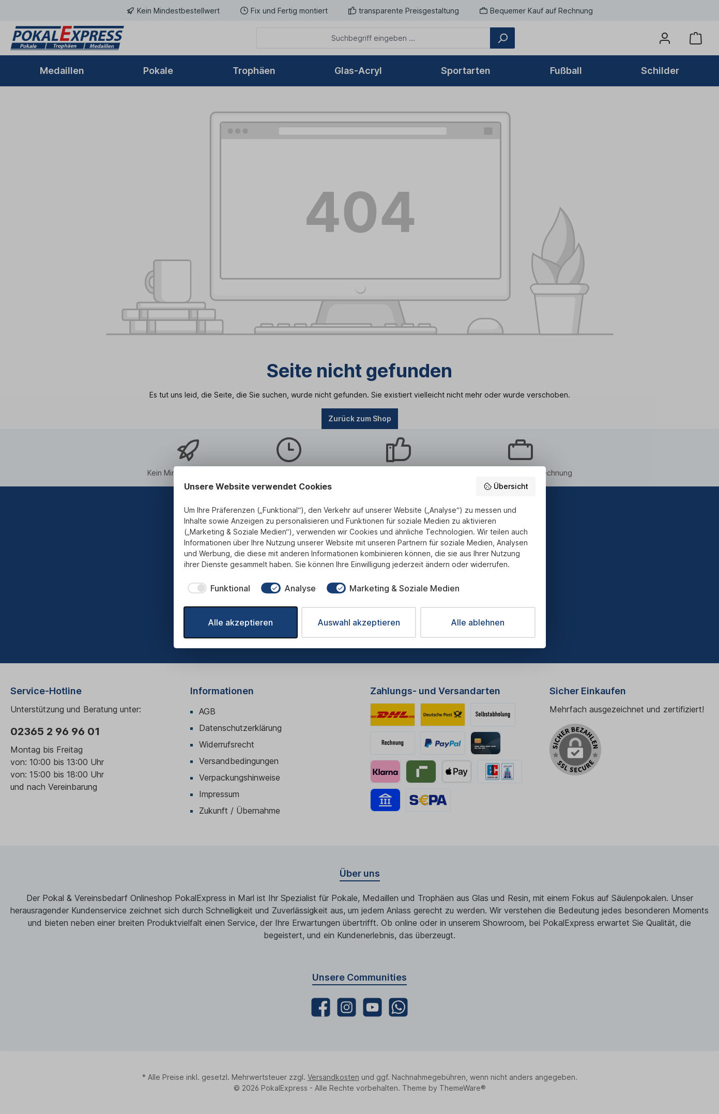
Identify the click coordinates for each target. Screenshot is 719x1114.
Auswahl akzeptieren (358, 622)
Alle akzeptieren (240, 622)
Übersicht (505, 486)
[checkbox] (217, 588)
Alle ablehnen (477, 622)
